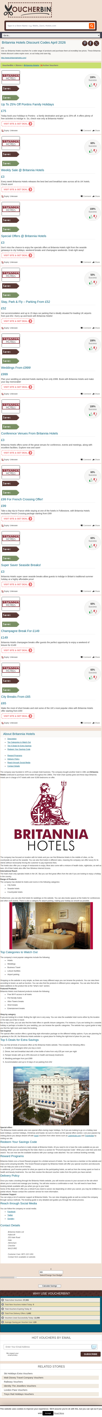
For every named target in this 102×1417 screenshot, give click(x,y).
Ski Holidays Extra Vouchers (18, 1373)
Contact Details (13, 766)
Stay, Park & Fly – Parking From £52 (25, 301)
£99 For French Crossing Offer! (22, 499)
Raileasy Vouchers (13, 1381)
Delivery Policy (13, 759)
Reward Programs (14, 755)
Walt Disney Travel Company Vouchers (23, 1377)
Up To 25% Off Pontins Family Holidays (27, 104)
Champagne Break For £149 (20, 631)
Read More (59, 1413)
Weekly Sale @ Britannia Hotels (22, 170)
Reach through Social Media (18, 763)
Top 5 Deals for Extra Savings (19, 746)
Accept (48, 1413)
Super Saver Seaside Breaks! (21, 565)
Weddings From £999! (16, 367)
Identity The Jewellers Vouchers (20, 1386)
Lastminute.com (74, 1136)
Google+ (10, 1219)
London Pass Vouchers (15, 1390)
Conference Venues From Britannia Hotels (29, 433)
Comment (87, 131)
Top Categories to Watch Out (19, 742)
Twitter (10, 1215)
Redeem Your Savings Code (18, 749)
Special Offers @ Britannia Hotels (23, 236)
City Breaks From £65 (15, 696)
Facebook (11, 1212)
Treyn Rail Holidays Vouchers (19, 1394)
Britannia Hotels (31, 65)
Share (97, 131)
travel (36, 1136)
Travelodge (89, 1136)
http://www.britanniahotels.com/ (13, 58)
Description (12, 739)
